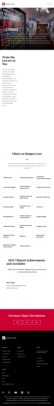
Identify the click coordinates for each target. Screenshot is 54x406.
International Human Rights (26, 226)
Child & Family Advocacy (27, 177)
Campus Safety (20, 353)
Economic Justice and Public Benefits (26, 197)
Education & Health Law (43, 197)
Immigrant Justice (41, 226)
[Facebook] (3, 392)
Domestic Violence (8, 197)
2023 (27, 322)
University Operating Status (42, 363)
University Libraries (6, 362)
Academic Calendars (6, 351)
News (3, 381)
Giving (3, 378)
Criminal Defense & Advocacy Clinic (25, 187)
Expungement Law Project (25, 207)
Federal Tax (39, 207)
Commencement (40, 361)
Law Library (4, 356)
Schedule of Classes (6, 359)
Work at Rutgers (5, 375)
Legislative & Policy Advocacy (8, 236)
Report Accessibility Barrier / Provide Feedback (35, 400)
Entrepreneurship (8, 207)
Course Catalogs (5, 353)
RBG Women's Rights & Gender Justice (9, 246)
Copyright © (5, 403)
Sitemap (49, 403)
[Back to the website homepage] (8, 4)
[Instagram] (28, 392)
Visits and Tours (20, 351)
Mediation (23, 236)
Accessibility (39, 358)
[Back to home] (11, 338)
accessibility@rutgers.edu (12, 400)
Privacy (38, 366)
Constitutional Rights (9, 187)
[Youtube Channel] (16, 392)
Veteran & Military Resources (8, 384)
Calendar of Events (21, 356)
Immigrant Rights (41, 216)
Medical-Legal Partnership (40, 236)
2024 (17, 322)
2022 (36, 322)
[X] (9, 392)
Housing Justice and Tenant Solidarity (25, 216)
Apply (3, 372)
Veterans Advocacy (25, 246)
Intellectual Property (9, 226)
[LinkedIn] (22, 392)
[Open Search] (48, 4)
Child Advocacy (7, 177)
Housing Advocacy (8, 216)
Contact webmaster (42, 403)
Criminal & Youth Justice (43, 187)
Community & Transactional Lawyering (43, 177)
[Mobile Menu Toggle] (51, 4)
